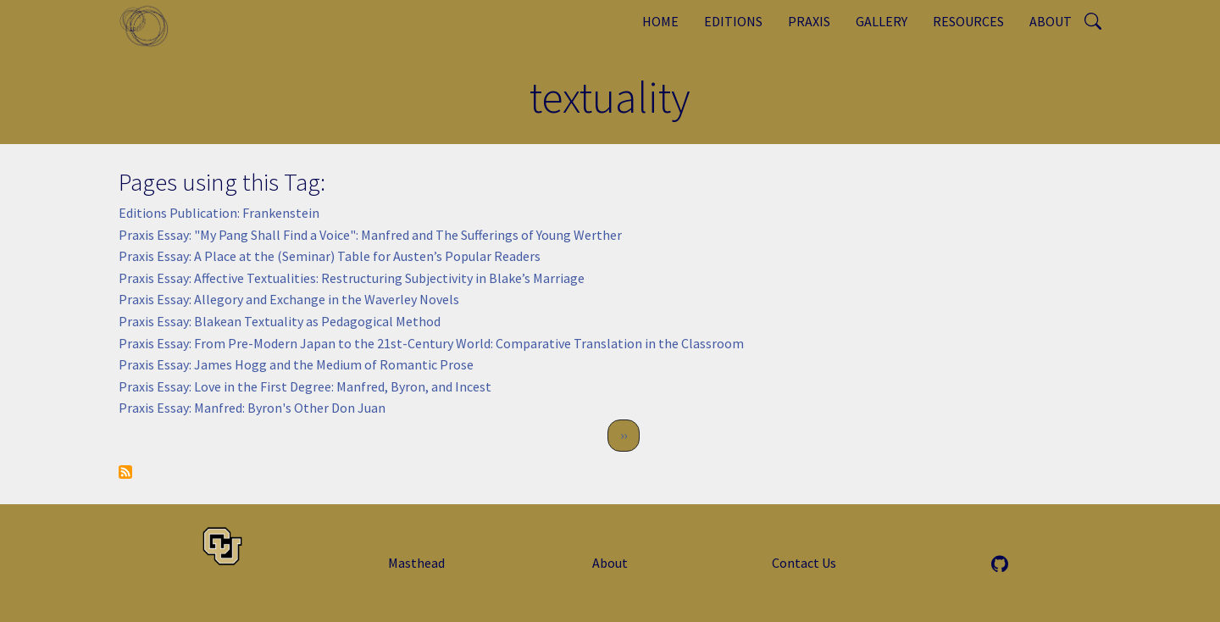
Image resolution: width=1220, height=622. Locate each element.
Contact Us (804, 562)
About (1050, 21)
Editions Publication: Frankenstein (219, 212)
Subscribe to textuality (125, 472)
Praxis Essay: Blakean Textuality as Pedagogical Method (280, 321)
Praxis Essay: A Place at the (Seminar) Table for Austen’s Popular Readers (330, 255)
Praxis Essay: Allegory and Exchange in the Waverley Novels (289, 299)
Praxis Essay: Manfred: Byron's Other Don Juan (252, 407)
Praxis (809, 21)
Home (660, 21)
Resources (968, 21)
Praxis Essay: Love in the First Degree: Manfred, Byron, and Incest (305, 386)
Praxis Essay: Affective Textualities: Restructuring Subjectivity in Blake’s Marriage (352, 277)
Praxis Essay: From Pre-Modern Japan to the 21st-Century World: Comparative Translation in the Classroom (431, 343)
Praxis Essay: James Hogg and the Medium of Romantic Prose (296, 364)
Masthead (416, 562)
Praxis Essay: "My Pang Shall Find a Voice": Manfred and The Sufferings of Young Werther (370, 234)
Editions (733, 21)
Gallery (881, 21)
